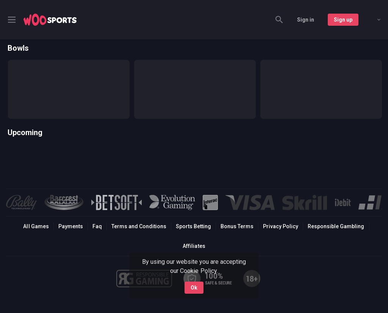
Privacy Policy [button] (280, 226)
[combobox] (373, 19)
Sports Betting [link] (193, 226)
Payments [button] (70, 226)
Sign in (305, 20)
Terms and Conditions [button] (138, 226)
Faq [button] (97, 226)
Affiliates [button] (194, 246)
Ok (194, 288)
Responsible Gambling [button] (336, 226)
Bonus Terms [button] (237, 226)
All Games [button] (35, 226)
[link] (50, 19)
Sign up (343, 20)
